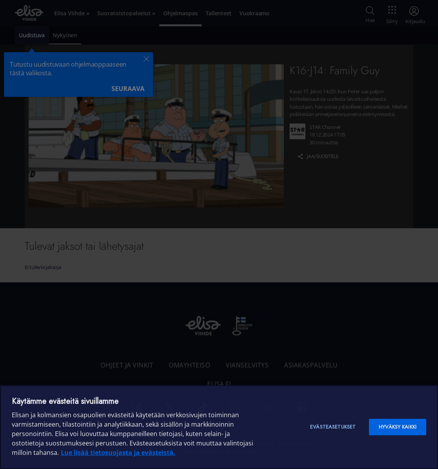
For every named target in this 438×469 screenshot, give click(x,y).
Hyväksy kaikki (397, 427)
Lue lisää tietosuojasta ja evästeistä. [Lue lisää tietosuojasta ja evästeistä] (118, 452)
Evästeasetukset (333, 427)
